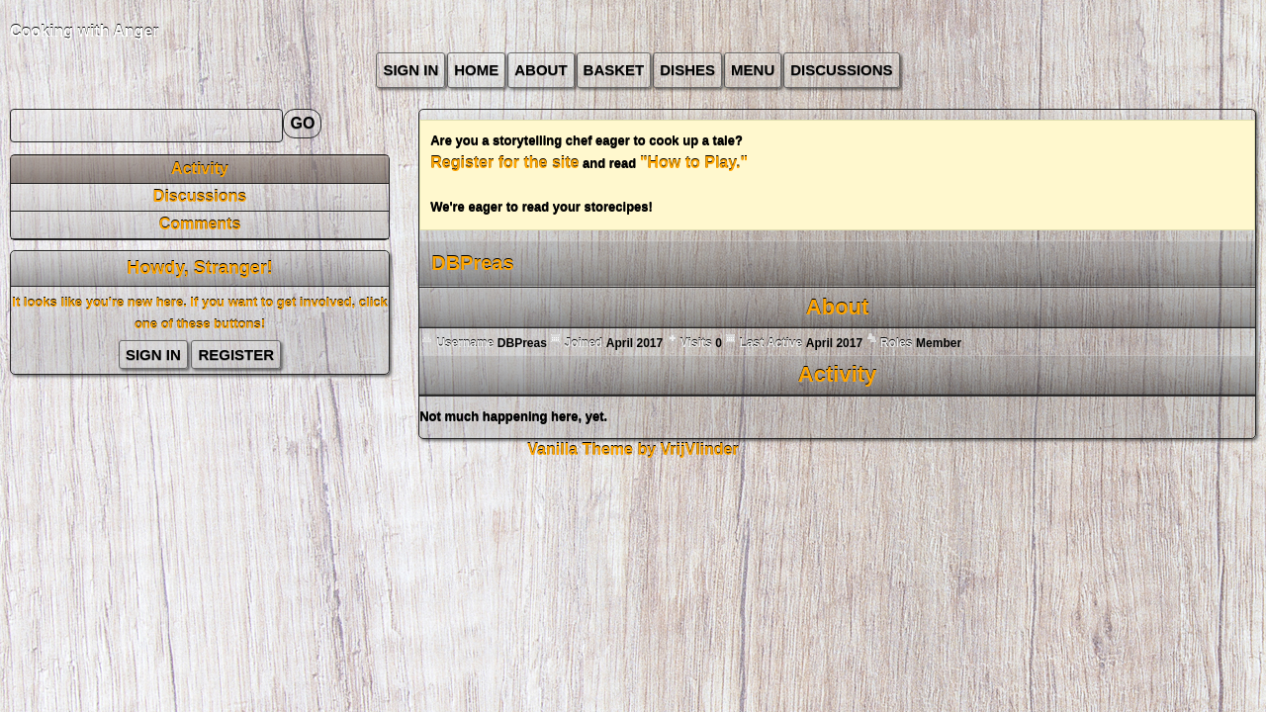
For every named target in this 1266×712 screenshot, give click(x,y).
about (540, 69)
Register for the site (504, 162)
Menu (752, 69)
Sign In (410, 69)
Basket (614, 69)
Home (476, 69)
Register (236, 354)
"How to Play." (694, 162)
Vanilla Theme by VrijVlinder (632, 449)
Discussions (841, 69)
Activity (199, 168)
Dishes (687, 69)
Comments (200, 224)
